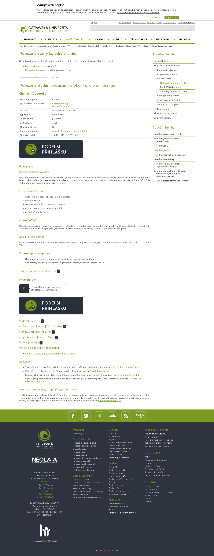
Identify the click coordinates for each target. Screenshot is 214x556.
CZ (92, 23)
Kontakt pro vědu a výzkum (156, 446)
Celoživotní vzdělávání (168, 100)
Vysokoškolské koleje (82, 489)
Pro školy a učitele (152, 466)
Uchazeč (101, 40)
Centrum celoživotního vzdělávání (171, 181)
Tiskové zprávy (150, 489)
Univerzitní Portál (186, 23)
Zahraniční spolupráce (168, 104)
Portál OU (113, 467)
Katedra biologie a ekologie (168, 134)
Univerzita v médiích (153, 496)
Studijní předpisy (116, 488)
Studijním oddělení (99, 371)
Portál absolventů (116, 504)
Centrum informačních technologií (88, 492)
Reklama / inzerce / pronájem (157, 475)
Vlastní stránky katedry (165, 113)
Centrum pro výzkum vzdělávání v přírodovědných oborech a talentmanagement (170, 173)
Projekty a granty (152, 437)
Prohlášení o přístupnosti (155, 460)
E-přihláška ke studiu (170, 87)
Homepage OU (79, 434)
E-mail (159, 23)
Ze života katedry (162, 118)
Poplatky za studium (118, 485)
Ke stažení (148, 499)
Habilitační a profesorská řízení (158, 443)
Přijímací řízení (144, 46)
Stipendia (113, 482)
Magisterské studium (35, 70)
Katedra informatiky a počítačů (169, 155)
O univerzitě (29, 46)
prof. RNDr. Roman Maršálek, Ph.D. (70, 131)
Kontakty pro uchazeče (119, 458)
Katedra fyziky (161, 146)
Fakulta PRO (165, 40)
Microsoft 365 (139, 23)
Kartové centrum (80, 495)
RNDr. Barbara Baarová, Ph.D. (125, 367)
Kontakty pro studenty (119, 494)
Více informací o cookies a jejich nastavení (138, 12)
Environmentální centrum (84, 470)
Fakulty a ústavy (59, 46)
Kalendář (148, 502)
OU (20, 46)
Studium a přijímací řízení (126, 46)
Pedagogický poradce (168, 96)
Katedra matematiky (164, 159)
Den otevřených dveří (118, 452)
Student (119, 40)
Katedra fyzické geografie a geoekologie (167, 140)
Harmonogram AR (117, 476)
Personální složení (163, 61)
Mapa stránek (125, 23)
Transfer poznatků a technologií (158, 440)
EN (95, 23)
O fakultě (53, 40)
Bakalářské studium (35, 66)
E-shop (147, 463)
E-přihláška (114, 434)
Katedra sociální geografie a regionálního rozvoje (50, 353)
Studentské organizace (119, 491)
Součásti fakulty (77, 40)
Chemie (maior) (60, 104)
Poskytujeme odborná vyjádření (158, 492)
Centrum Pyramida (128, 375)
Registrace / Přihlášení (118, 507)
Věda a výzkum (141, 40)
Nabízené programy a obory (162, 46)
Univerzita (33, 40)
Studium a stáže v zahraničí (121, 479)
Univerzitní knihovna (82, 480)
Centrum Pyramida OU (109, 401)
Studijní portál (169, 23)
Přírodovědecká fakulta (77, 46)
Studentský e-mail (117, 470)
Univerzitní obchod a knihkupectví (88, 482)
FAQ (111, 510)
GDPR (147, 457)
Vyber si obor (115, 437)
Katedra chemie (108, 46)
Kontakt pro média (152, 486)
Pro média (184, 40)
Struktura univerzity (43, 46)
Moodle (151, 23)
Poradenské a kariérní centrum (87, 498)
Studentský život (116, 455)
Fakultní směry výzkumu (155, 434)
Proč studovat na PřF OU (120, 449)
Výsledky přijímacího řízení (173, 91)
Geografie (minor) (61, 106)
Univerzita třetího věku (154, 472)
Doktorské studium (117, 446)
